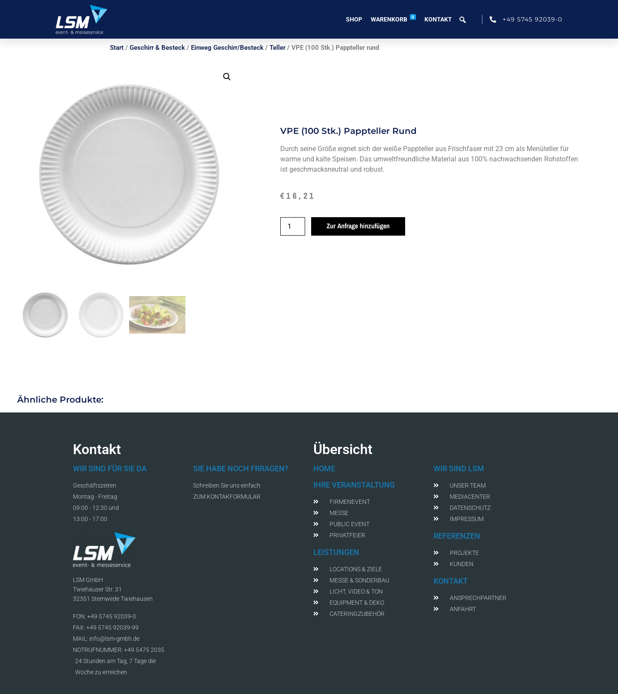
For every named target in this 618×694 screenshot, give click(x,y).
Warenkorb (393, 18)
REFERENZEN (456, 535)
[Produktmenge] (292, 226)
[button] (227, 77)
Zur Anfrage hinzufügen (358, 225)
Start (117, 48)
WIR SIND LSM (458, 468)
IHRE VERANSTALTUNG (354, 484)
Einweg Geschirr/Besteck (227, 48)
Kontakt (438, 19)
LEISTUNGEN (336, 552)
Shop (354, 19)
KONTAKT (450, 580)
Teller (277, 48)
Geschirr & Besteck (157, 48)
